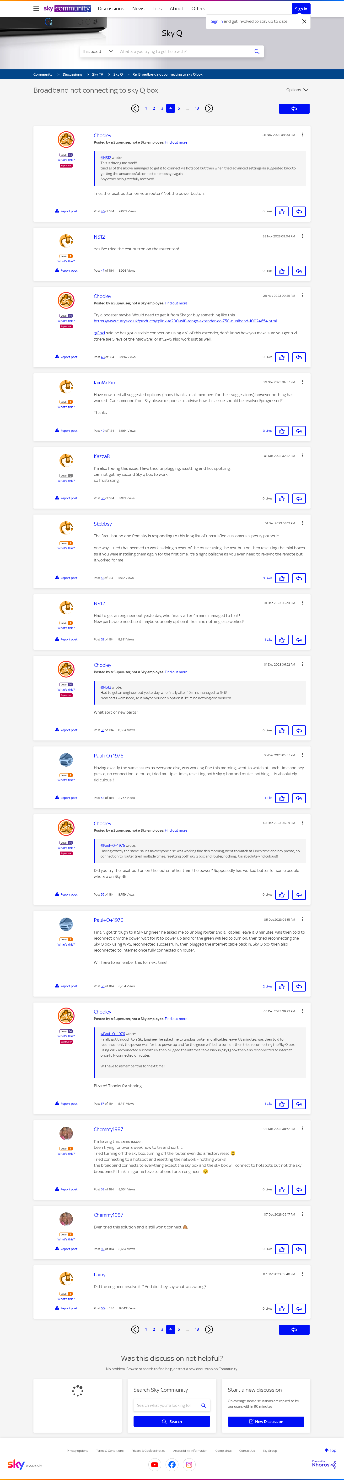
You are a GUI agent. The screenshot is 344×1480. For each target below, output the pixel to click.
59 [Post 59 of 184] (102, 1249)
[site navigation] (36, 8)
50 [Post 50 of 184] (103, 498)
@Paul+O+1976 (113, 845)
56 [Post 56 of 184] (102, 986)
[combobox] (182, 51)
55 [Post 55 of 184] (102, 894)
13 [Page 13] (197, 108)
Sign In (301, 8)
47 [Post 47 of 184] (102, 270)
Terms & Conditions (110, 1450)
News (138, 8)
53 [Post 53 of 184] (102, 730)
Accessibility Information (190, 1450)
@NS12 (106, 158)
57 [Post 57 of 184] (102, 1103)
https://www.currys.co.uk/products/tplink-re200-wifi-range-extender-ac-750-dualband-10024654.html (185, 321)
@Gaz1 (99, 333)
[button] (302, 134)
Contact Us (247, 1450)
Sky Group (270, 1450)
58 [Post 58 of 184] (102, 1189)
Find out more (176, 142)
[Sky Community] (67, 8)
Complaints (223, 1450)
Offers (198, 8)
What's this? (66, 160)
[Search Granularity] (98, 51)
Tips (157, 8)
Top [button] (333, 1450)
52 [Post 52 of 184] (102, 639)
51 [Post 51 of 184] (102, 578)
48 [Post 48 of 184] (103, 357)
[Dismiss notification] (304, 21)
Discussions (111, 8)
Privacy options (77, 1450)
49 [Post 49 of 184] (103, 430)
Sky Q (172, 33)
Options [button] (293, 89)
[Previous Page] (135, 108)
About (176, 8)
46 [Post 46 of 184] (103, 211)
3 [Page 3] (162, 108)
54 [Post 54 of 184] (102, 798)
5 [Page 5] (179, 108)
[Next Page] (209, 108)
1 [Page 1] (146, 108)
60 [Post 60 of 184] (103, 1308)
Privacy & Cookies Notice (148, 1450)
